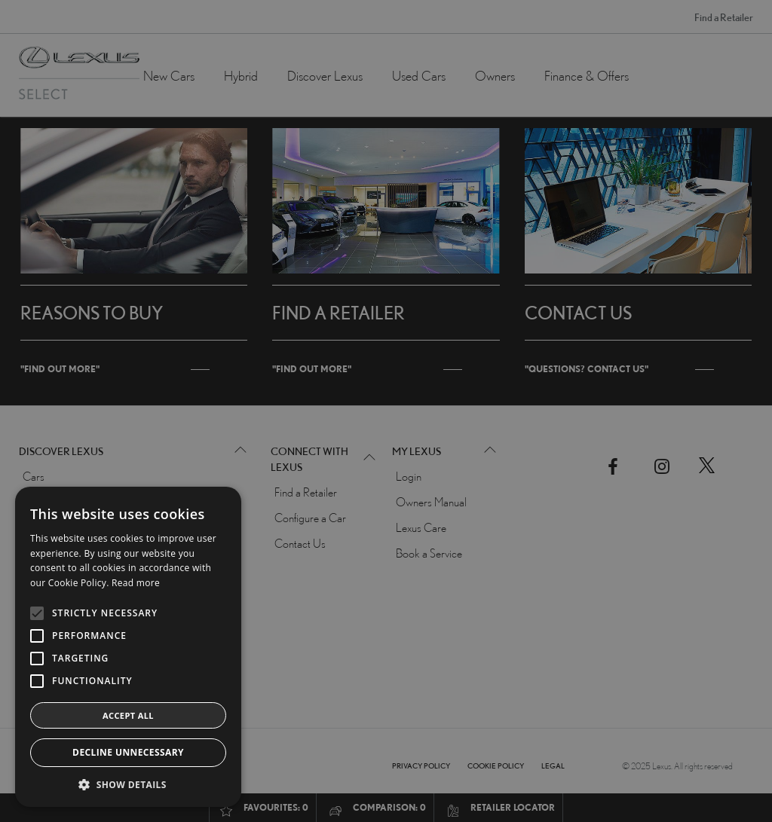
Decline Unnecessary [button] (128, 752)
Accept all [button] (128, 715)
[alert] (386, 411)
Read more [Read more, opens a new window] (136, 582)
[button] (128, 784)
